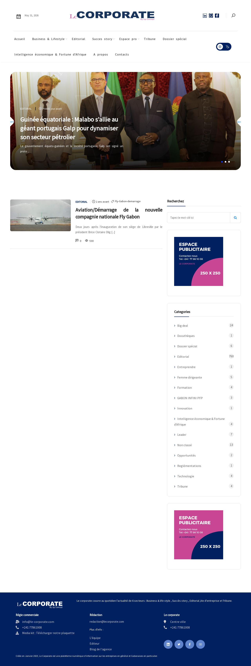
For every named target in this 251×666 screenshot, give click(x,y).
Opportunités (186, 455)
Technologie (185, 476)
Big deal (182, 326)
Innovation (184, 408)
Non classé (184, 445)
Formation (184, 387)
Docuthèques (186, 336)
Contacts (122, 54)
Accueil (19, 39)
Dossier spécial (175, 39)
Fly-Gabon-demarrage (128, 201)
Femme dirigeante (189, 377)
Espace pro (128, 39)
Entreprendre (186, 367)
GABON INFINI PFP (190, 398)
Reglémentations (189, 466)
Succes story (102, 39)
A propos (101, 54)
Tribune (150, 39)
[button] (222, 162)
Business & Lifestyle (48, 39)
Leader (181, 435)
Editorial (78, 39)
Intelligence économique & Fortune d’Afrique (50, 54)
